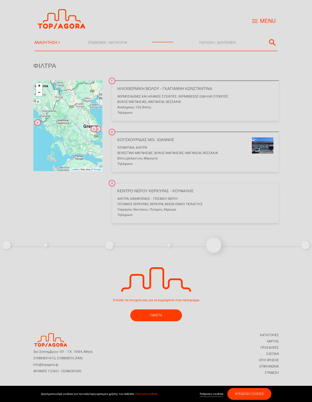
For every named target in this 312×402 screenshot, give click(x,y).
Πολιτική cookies (146, 394)
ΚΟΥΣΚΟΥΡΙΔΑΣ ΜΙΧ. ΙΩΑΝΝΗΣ (145, 140)
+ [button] (39, 86)
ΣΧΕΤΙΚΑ (272, 354)
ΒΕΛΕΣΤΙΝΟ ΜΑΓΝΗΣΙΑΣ (135, 153)
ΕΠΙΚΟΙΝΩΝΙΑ (269, 366)
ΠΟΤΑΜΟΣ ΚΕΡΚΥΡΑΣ (133, 204)
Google (97, 169)
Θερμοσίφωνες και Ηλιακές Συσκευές (147, 96)
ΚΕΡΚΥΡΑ (156, 204)
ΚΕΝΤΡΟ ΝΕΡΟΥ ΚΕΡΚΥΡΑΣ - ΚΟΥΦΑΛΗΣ (155, 191)
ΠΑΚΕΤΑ (156, 315)
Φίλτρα (141, 148)
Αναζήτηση (272, 42)
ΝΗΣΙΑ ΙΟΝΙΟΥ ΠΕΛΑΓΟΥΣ (184, 204)
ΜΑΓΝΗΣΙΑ (156, 102)
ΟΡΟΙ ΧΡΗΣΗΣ (269, 360)
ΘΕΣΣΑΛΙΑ (173, 102)
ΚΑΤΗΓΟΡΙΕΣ (269, 335)
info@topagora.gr (45, 365)
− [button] (39, 93)
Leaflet (75, 169)
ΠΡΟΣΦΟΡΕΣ (269, 348)
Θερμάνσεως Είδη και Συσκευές (203, 96)
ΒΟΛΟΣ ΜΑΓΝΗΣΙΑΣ (132, 102)
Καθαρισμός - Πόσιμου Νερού (154, 199)
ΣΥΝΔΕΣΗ (272, 373)
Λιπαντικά (125, 148)
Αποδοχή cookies (249, 394)
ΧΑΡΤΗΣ (273, 341)
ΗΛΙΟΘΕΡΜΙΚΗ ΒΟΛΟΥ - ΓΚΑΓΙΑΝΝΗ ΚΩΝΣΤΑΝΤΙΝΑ (164, 89)
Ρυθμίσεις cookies (211, 394)
